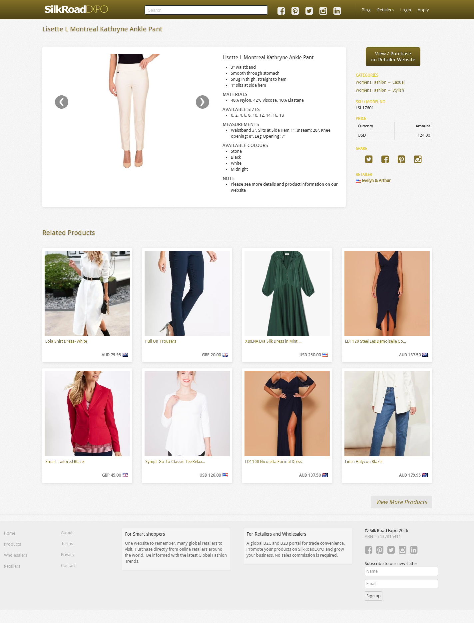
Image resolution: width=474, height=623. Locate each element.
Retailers (385, 9)
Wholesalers (15, 555)
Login (405, 9)
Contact (68, 565)
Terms (67, 543)
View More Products (401, 502)
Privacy (67, 554)
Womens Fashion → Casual (380, 82)
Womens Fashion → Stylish (380, 90)
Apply (423, 9)
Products (12, 544)
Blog (366, 9)
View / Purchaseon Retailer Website (393, 57)
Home (9, 533)
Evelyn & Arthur (373, 180)
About (67, 532)
